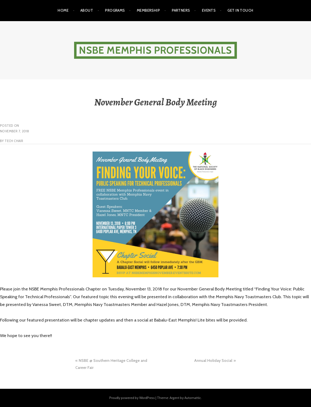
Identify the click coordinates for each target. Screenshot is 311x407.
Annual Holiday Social (213, 360)
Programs (115, 10)
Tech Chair (14, 141)
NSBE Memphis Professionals (155, 50)
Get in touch (240, 10)
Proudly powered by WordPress (132, 398)
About (86, 10)
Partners (181, 10)
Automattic (192, 398)
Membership (148, 10)
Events (209, 10)
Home (63, 10)
